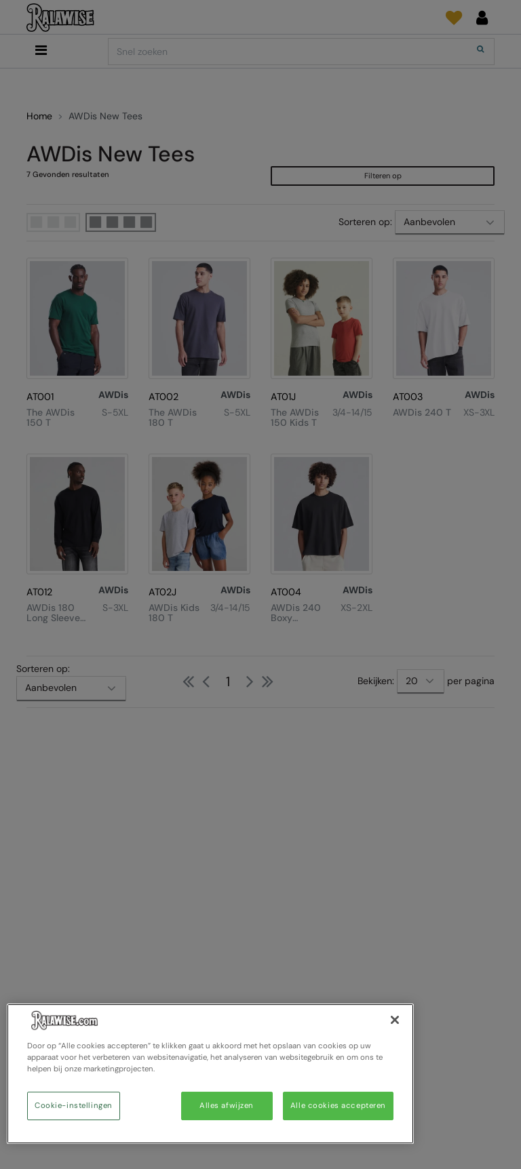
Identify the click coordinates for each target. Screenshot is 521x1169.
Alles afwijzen (226, 1106)
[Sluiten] (395, 1020)
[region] (210, 1074)
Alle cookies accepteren (338, 1106)
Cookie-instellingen (74, 1106)
